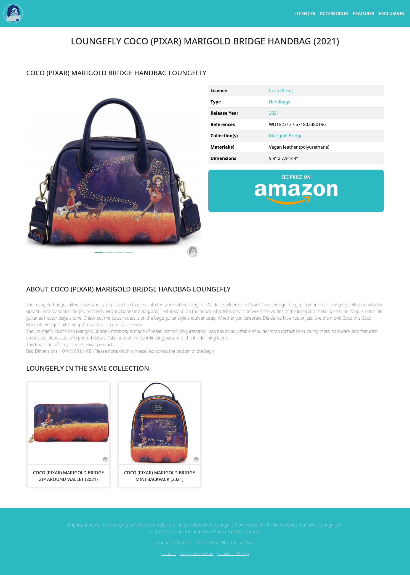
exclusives (391, 13)
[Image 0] (99, 253)
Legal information (197, 553)
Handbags (279, 102)
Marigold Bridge (286, 136)
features (363, 13)
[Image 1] (109, 253)
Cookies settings (233, 553)
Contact (168, 553)
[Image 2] (119, 253)
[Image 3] (129, 253)
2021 (274, 113)
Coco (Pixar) (281, 90)
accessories (334, 13)
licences (304, 13)
